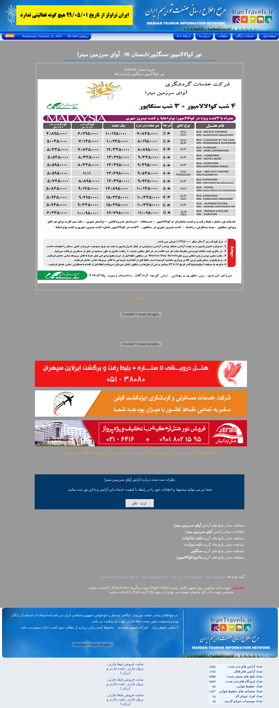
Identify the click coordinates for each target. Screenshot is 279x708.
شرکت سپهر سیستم (133, 627)
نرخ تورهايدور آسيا (155, 577)
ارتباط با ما (183, 36)
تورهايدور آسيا (215, 577)
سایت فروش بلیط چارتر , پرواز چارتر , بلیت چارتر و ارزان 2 (125, 683)
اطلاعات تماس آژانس (214, 532)
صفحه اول (269, 36)
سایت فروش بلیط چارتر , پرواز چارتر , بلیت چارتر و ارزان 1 (125, 668)
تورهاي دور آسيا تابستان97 (120, 577)
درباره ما (204, 36)
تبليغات (223, 36)
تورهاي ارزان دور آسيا (186, 577)
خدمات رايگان (245, 36)
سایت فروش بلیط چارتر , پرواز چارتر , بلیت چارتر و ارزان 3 (125, 699)
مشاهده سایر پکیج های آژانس (209, 525)
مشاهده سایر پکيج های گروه (213, 538)
